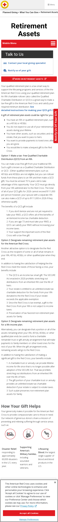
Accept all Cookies (29, 513)
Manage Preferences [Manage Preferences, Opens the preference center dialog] (29, 519)
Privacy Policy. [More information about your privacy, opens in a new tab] (27, 506)
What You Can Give (29, 12)
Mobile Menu (9, 43)
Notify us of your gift (17, 70)
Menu (51, 4)
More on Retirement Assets (29, 79)
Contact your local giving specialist (24, 63)
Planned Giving (10, 12)
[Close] (55, 482)
